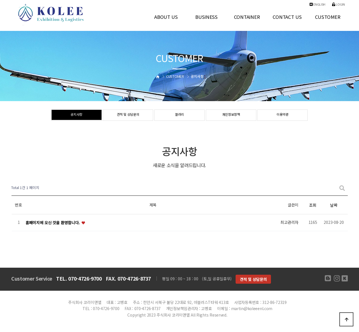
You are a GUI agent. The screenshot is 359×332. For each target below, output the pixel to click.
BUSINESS (206, 16)
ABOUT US (166, 16)
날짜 (333, 205)
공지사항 (76, 115)
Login (338, 4)
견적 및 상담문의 (128, 115)
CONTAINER (247, 16)
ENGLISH (318, 4)
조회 (312, 205)
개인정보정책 (231, 115)
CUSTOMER (327, 16)
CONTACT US (287, 16)
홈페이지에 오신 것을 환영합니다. (53, 222)
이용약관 (282, 115)
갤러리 (179, 115)
